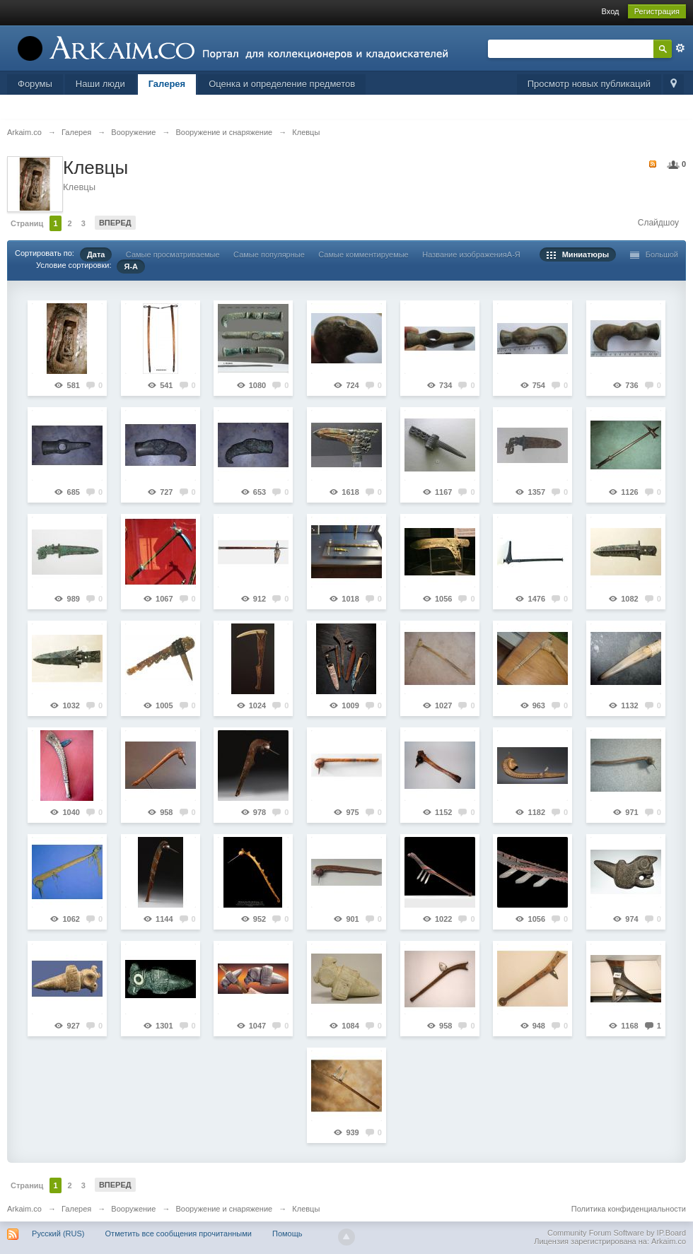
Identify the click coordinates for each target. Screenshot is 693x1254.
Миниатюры (578, 254)
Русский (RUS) (58, 1233)
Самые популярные (269, 254)
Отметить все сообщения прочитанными (178, 1233)
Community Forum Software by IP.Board (616, 1233)
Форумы (35, 83)
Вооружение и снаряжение (223, 1209)
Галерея (167, 83)
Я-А (131, 266)
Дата (96, 254)
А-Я (513, 254)
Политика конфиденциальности (628, 1209)
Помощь (287, 1233)
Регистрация (657, 11)
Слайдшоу (658, 223)
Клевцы (306, 1209)
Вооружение (133, 1209)
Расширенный (680, 48)
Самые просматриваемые (173, 254)
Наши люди (100, 83)
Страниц (27, 223)
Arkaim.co (24, 1209)
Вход (610, 11)
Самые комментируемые (363, 254)
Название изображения (464, 254)
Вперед (115, 222)
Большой (654, 254)
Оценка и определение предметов (282, 83)
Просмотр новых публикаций (589, 83)
